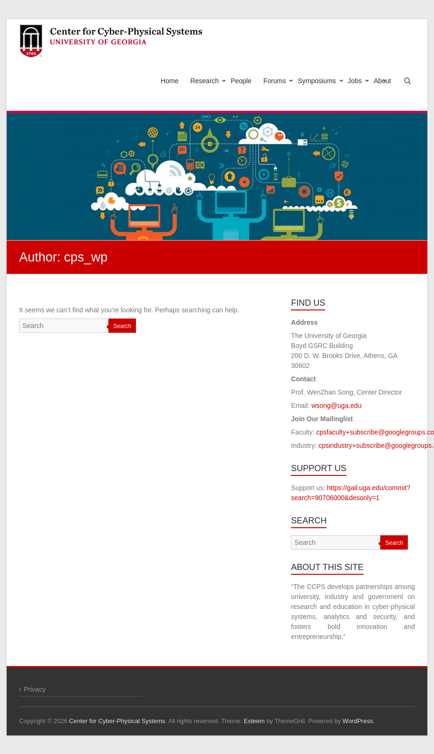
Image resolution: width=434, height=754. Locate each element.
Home (169, 81)
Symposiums (317, 81)
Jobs (355, 81)
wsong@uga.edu (336, 405)
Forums (274, 81)
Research (204, 81)
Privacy (35, 689)
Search (122, 326)
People (241, 81)
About (382, 81)
